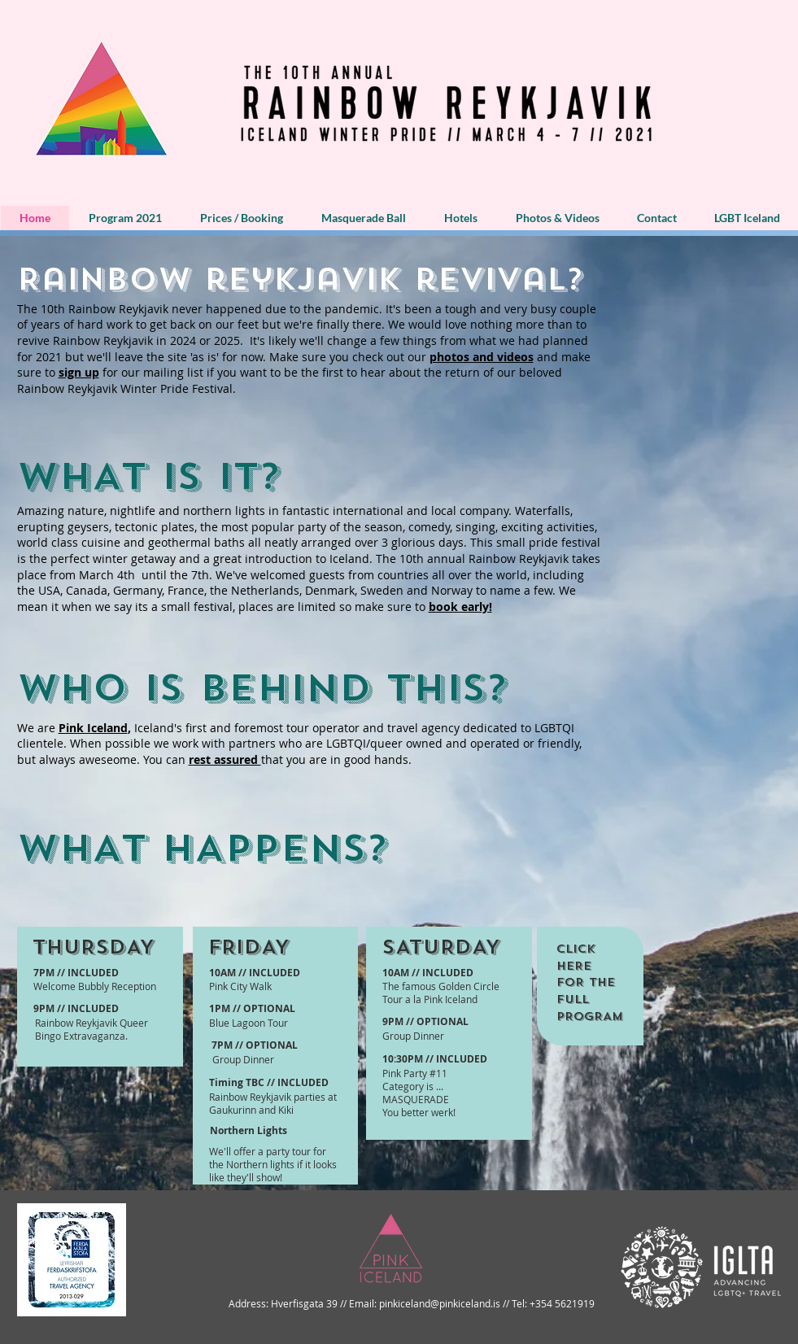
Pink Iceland (93, 727)
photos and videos (482, 356)
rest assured (225, 759)
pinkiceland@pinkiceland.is (439, 1303)
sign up (79, 372)
